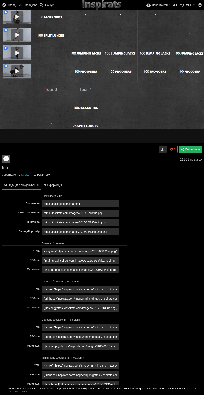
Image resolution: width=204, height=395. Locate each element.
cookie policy (19, 391)
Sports (25, 174)
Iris (5, 167)
